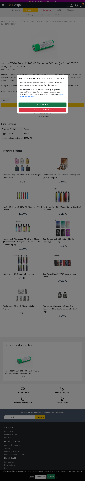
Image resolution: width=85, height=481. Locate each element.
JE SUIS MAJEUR (42, 105)
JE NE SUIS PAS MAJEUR (42, 110)
